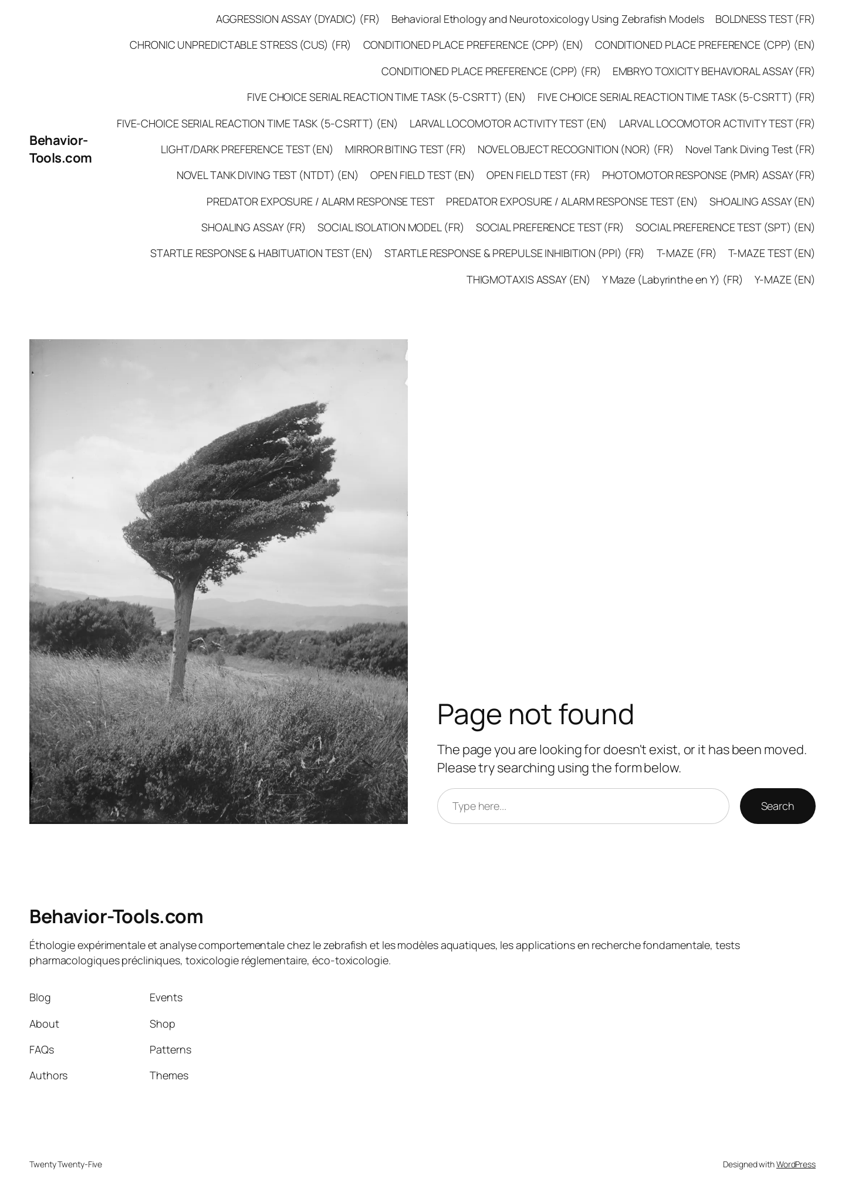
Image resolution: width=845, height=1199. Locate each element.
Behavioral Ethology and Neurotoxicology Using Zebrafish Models (547, 19)
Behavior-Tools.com (60, 149)
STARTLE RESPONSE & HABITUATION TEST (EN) (261, 253)
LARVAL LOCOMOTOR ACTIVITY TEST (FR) (717, 123)
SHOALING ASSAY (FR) (253, 227)
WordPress (796, 1164)
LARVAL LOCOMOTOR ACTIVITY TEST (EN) (509, 123)
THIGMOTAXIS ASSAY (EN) (529, 279)
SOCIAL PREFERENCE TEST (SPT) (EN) (726, 227)
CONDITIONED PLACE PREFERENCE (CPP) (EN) (473, 45)
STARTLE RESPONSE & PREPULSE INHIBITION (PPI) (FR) (514, 253)
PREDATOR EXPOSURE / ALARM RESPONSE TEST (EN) (572, 201)
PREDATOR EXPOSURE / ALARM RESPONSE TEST (321, 201)
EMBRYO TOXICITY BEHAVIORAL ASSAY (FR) (714, 71)
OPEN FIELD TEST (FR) (538, 175)
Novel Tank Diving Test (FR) (750, 149)
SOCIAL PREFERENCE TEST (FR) (550, 227)
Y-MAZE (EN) (785, 279)
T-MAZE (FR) (687, 253)
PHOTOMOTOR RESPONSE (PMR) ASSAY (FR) (709, 175)
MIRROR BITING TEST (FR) (406, 149)
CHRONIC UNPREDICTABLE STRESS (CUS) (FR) (240, 45)
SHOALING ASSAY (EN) (762, 201)
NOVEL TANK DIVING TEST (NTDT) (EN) (268, 175)
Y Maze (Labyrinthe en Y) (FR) (672, 279)
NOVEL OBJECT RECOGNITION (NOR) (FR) (576, 149)
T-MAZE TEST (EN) (772, 253)
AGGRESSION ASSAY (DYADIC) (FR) (298, 19)
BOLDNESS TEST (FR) (765, 19)
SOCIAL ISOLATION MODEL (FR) (390, 227)
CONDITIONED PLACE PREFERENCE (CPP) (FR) (491, 71)
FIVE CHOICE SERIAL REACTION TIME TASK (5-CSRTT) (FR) (677, 97)
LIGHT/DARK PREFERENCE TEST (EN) (247, 149)
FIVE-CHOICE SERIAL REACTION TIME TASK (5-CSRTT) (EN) (257, 123)
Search (778, 806)
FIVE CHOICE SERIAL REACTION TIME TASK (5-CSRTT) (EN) (386, 97)
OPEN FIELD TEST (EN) (422, 175)
